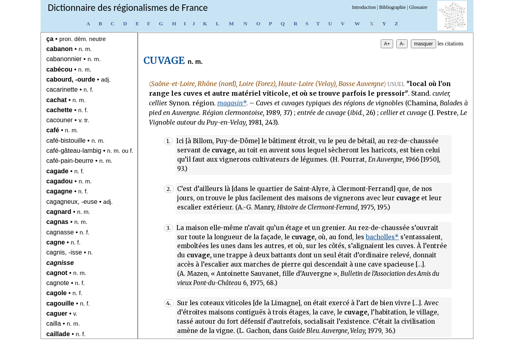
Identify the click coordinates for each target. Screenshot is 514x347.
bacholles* (382, 237)
